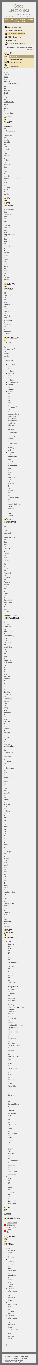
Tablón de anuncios (14, 37)
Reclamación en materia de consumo (12, 1225)
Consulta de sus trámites (16, 34)
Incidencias (12, 40)
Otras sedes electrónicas (16, 44)
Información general (14, 27)
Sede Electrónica (10, 47)
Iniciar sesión (14, 66)
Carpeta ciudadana (16, 59)
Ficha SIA (9, 1231)
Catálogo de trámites (15, 30)
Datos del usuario (15, 63)
